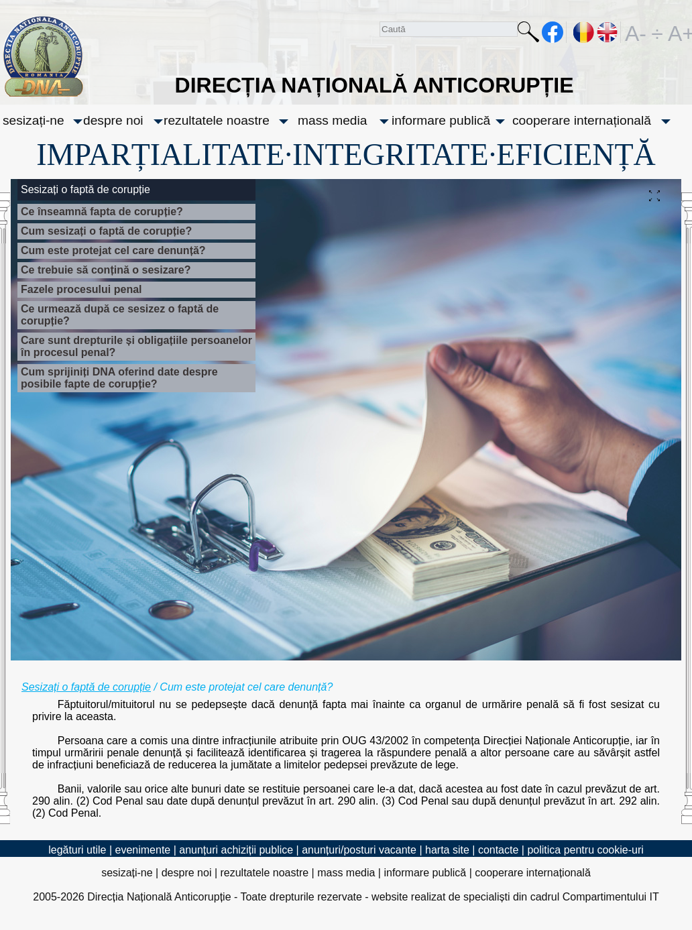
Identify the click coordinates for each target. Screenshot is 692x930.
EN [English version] (608, 32)
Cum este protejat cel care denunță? (113, 250)
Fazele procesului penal (81, 289)
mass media (332, 120)
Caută (528, 34)
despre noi (113, 120)
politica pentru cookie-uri (585, 850)
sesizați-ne (33, 120)
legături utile (77, 850)
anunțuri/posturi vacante (359, 850)
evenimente (143, 850)
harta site (447, 850)
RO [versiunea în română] (584, 32)
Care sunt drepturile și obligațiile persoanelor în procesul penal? (136, 346)
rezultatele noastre (217, 120)
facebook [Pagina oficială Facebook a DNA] (553, 32)
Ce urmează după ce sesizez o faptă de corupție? (120, 315)
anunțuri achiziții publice (236, 850)
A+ (678, 32)
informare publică (441, 120)
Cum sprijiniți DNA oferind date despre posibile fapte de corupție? (119, 378)
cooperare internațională (581, 120)
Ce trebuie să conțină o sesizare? (105, 270)
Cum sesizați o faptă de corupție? (106, 231)
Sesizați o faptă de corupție (86, 687)
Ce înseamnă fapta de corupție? (102, 211)
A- (635, 32)
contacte (498, 850)
